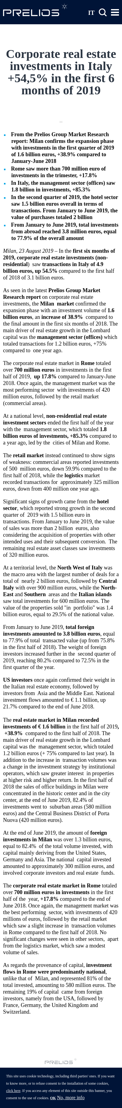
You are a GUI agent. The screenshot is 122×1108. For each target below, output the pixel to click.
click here (13, 1095)
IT (91, 12)
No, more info (70, 1101)
